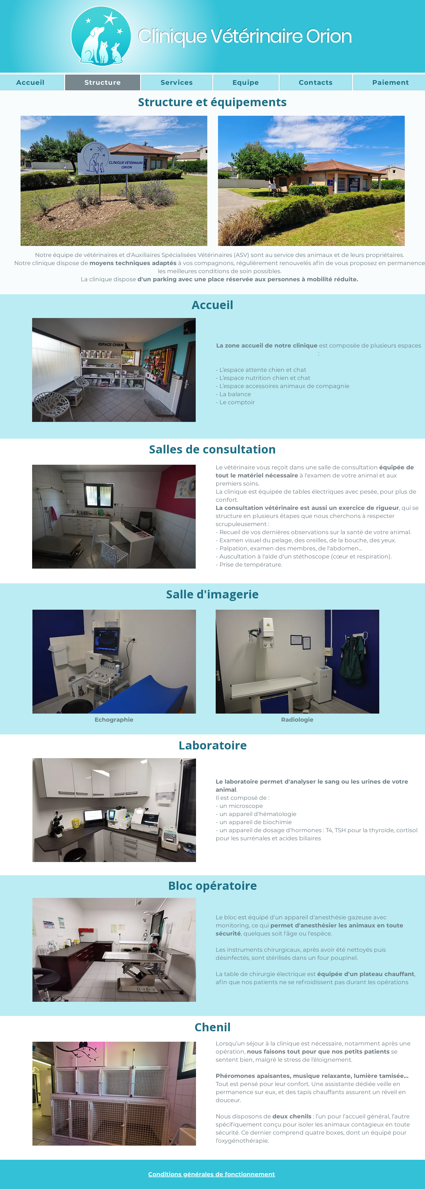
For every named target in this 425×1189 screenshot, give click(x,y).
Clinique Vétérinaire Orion (244, 36)
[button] (114, 370)
